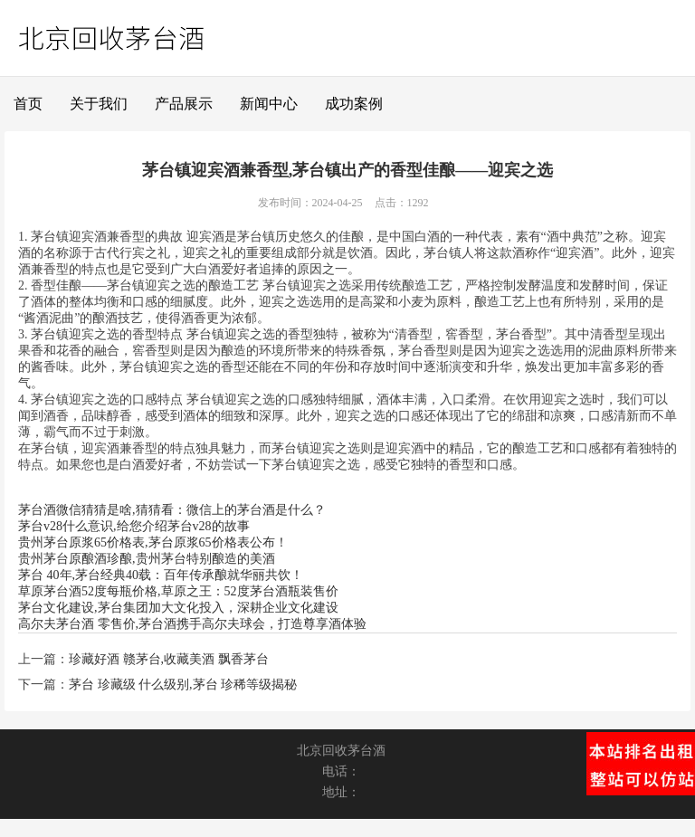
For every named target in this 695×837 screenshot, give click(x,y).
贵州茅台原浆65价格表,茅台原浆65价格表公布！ (153, 542)
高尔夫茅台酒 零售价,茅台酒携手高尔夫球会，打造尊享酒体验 (192, 624)
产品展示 (184, 103)
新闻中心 (269, 103)
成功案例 (354, 103)
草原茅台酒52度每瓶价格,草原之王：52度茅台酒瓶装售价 (178, 591)
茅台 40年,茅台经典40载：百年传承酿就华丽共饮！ (160, 575)
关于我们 (99, 103)
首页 (28, 103)
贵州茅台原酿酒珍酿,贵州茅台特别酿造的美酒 (146, 559)
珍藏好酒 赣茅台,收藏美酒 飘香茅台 (169, 659)
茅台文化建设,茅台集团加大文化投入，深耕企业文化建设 (178, 607)
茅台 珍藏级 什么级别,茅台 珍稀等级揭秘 (183, 684)
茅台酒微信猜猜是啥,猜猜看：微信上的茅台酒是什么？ (172, 510)
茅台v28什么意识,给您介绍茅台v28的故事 (134, 526)
